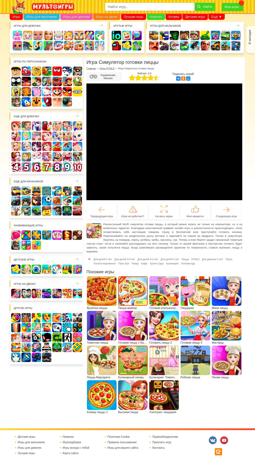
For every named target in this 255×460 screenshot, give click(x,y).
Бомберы (67, 102)
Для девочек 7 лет (47, 167)
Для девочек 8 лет (57, 167)
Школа (26, 126)
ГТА (205, 45)
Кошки (79, 35)
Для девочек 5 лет (26, 167)
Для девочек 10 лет (77, 167)
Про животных (77, 156)
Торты (58, 45)
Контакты (158, 447)
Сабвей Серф (67, 81)
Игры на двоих (106, 17)
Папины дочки (26, 156)
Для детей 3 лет (170, 259)
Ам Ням (77, 81)
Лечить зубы (67, 156)
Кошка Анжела (77, 136)
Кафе (57, 136)
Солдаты (195, 35)
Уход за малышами (38, 35)
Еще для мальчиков (28, 181)
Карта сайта (70, 453)
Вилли (26, 71)
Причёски (16, 136)
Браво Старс (235, 35)
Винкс (16, 126)
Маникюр (89, 35)
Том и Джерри (47, 81)
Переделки (47, 156)
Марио (57, 91)
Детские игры (195, 17)
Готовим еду (68, 45)
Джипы (215, 45)
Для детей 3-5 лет (124, 259)
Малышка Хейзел (27, 35)
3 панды (67, 71)
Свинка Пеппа (36, 91)
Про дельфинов (27, 45)
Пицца (185, 259)
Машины (225, 35)
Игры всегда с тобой (76, 447)
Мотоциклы (225, 45)
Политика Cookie (118, 436)
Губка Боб (16, 91)
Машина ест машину (174, 45)
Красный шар (57, 71)
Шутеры (164, 45)
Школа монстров (36, 146)
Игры (16, 17)
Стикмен (16, 81)
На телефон (137, 45)
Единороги (99, 35)
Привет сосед (153, 45)
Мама (67, 126)
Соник (26, 102)
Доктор (68, 35)
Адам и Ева (36, 71)
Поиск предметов (137, 35)
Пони (67, 146)
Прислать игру (161, 442)
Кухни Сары (157, 263)
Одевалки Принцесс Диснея (16, 156)
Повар (57, 156)
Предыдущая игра (101, 216)
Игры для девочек (76, 17)
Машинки (184, 45)
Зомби (174, 35)
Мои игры (232, 7)
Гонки (153, 35)
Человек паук (47, 102)
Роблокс (16, 71)
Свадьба (16, 146)
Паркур (195, 45)
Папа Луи (123, 263)
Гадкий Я (57, 102)
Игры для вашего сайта (122, 447)
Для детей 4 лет (103, 259)
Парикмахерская (36, 136)
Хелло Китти (47, 91)
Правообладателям (165, 436)
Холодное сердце (26, 146)
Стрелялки (164, 35)
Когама (173, 17)
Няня (57, 126)
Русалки (47, 146)
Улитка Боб (47, 71)
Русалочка (47, 136)
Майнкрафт (184, 35)
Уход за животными (79, 45)
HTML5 (195, 259)
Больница (77, 126)
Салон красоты (89, 45)
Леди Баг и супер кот (26, 81)
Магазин (67, 136)
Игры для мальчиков (41, 17)
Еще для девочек (26, 116)
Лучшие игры (133, 17)
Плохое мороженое (105, 263)
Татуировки (48, 45)
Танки (205, 35)
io (116, 35)
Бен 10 (36, 81)
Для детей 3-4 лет (147, 259)
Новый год (36, 156)
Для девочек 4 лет (16, 167)
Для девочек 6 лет (36, 167)
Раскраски (47, 126)
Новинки (156, 17)
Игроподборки (72, 442)
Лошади (36, 126)
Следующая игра (226, 216)
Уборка (58, 35)
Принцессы (26, 136)
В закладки (249, 37)
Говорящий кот (16, 102)
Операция (99, 45)
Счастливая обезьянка (26, 91)
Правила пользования (122, 442)
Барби (48, 35)
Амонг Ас (116, 45)
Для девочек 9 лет (67, 167)
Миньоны (77, 91)
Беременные (77, 146)
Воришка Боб (77, 71)
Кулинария (38, 45)
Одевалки (17, 35)
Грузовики (235, 45)
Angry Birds (67, 91)
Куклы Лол (17, 45)
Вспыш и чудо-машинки (57, 81)
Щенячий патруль (36, 102)
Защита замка (215, 35)
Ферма (57, 146)
